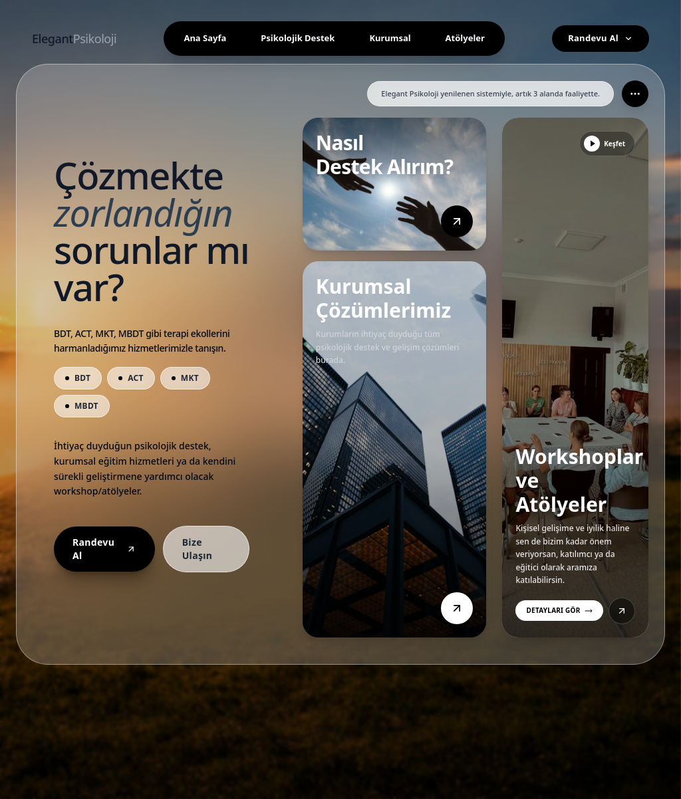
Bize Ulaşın (197, 549)
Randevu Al (600, 38)
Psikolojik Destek (298, 38)
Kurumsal (389, 38)
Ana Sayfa (205, 38)
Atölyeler (465, 38)
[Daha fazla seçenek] (635, 93)
